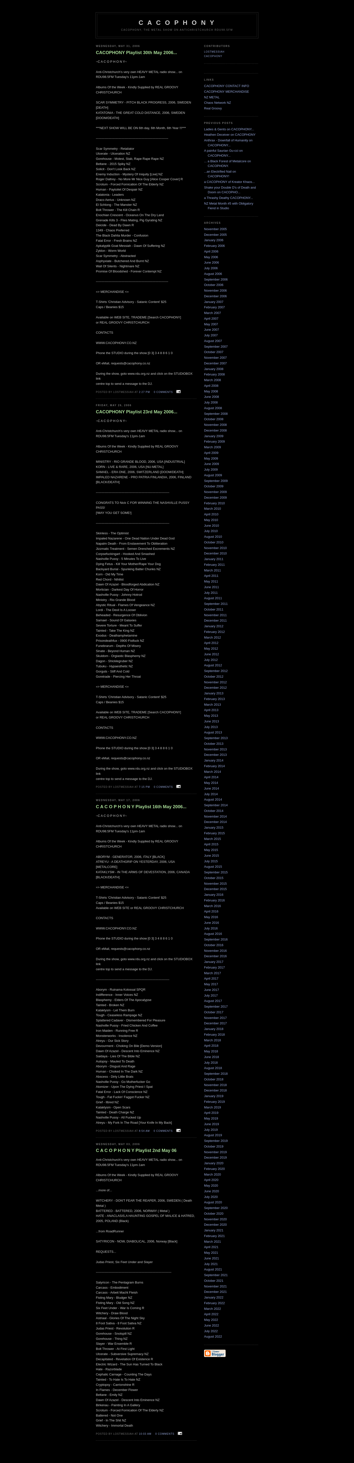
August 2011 (213, 598)
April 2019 (211, 1113)
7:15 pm (144, 787)
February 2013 (214, 699)
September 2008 (216, 414)
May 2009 (211, 458)
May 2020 (211, 1185)
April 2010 (211, 514)
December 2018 (215, 1090)
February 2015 (214, 833)
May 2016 (211, 917)
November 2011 (215, 615)
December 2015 (215, 889)
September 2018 (216, 1073)
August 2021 (213, 1269)
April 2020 (211, 1180)
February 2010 (214, 503)
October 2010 (213, 542)
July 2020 (211, 1197)
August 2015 (213, 866)
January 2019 (213, 1096)
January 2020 (213, 1163)
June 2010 (211, 525)
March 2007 (212, 313)
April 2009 (211, 453)
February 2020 (214, 1169)
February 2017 (214, 967)
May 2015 (211, 850)
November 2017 (215, 1018)
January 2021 (213, 1230)
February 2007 (214, 307)
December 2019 (215, 1157)
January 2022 (213, 1297)
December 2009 (215, 497)
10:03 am (145, 1434)
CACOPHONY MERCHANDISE (226, 91)
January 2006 (213, 240)
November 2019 (215, 1152)
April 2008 (211, 386)
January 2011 (213, 559)
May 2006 (211, 257)
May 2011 (211, 581)
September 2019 (216, 1141)
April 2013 (211, 710)
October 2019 (213, 1146)
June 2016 (211, 923)
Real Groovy (213, 108)
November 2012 (215, 682)
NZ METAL (212, 97)
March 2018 (212, 1040)
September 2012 (216, 671)
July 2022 (211, 1331)
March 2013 (212, 704)
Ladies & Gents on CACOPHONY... (229, 129)
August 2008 (213, 408)
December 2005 (215, 235)
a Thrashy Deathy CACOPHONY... (228, 198)
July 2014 (211, 794)
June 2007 (211, 329)
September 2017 (216, 1006)
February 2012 (214, 632)
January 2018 (213, 1029)
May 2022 (211, 1320)
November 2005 (215, 229)
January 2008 (213, 369)
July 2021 (211, 1264)
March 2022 (212, 1309)
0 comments (163, 392)
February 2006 (214, 246)
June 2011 (211, 587)
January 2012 (213, 626)
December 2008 (215, 430)
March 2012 (212, 637)
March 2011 (212, 570)
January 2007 (213, 302)
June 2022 (211, 1325)
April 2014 (211, 777)
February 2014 (214, 766)
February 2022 (214, 1303)
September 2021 (216, 1275)
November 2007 (215, 357)
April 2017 (211, 978)
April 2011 (211, 576)
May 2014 (211, 783)
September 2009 (216, 481)
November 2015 (215, 883)
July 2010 (211, 531)
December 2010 (215, 553)
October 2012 (213, 676)
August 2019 (213, 1135)
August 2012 (213, 665)
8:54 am (144, 1131)
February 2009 (214, 441)
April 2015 (211, 844)
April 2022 (211, 1314)
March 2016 (212, 906)
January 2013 (213, 693)
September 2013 (216, 738)
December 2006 (215, 296)
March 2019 (212, 1107)
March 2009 (212, 447)
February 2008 (214, 374)
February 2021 (214, 1236)
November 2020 (215, 1219)
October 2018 (213, 1079)
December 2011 (215, 620)
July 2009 (211, 469)
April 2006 (211, 251)
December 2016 (215, 956)
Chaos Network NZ (217, 102)
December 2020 (215, 1224)
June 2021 (211, 1258)
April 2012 (211, 643)
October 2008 (213, 419)
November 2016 (215, 951)
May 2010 (211, 520)
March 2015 (212, 839)
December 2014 (215, 822)
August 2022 (213, 1336)
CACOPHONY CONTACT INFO (226, 86)
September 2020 (216, 1208)
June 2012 (211, 654)
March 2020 (212, 1174)
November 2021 (215, 1286)
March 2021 (212, 1241)
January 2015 (213, 827)
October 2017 (213, 1012)
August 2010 (213, 536)
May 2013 (211, 715)
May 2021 (211, 1252)
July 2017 (211, 995)
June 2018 (211, 1057)
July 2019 (211, 1130)
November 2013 (215, 749)
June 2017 (211, 990)
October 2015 (213, 878)
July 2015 (211, 861)
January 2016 (213, 894)
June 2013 (211, 721)
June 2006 (211, 262)
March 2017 (212, 973)
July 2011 (211, 593)
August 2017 (213, 1001)
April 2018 (211, 1045)
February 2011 (214, 565)
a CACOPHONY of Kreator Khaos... (229, 182)
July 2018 (211, 1062)
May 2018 (211, 1051)
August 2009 (213, 475)
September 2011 (216, 604)
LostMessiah (214, 51)
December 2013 (215, 755)
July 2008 (211, 402)
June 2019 (211, 1124)
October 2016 (213, 945)
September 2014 (216, 805)
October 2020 (213, 1213)
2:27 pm (144, 392)
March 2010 (212, 508)
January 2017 (213, 962)
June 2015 (211, 855)
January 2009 (213, 436)
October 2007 (213, 352)
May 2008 (211, 391)
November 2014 (215, 816)
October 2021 (213, 1281)
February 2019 (214, 1102)
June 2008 (211, 397)
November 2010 (215, 548)
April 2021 (211, 1247)
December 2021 (215, 1292)
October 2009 (213, 486)
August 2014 (213, 799)
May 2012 (211, 648)
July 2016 (211, 928)
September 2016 (216, 939)
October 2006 (213, 285)
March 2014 (212, 772)
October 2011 (213, 609)
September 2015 (216, 872)
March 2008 (212, 380)
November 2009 (215, 492)
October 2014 (213, 811)
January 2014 (213, 760)
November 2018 (215, 1085)
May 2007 (211, 324)
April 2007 (211, 318)
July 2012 (211, 660)
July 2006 (211, 268)
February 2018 (214, 1034)
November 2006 (215, 290)
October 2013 (213, 744)
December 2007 (215, 363)
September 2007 (216, 346)
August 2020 (213, 1202)
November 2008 (215, 425)
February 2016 (214, 900)
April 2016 (211, 911)
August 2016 (213, 934)
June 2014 (211, 788)
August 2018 (213, 1068)
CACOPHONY (213, 56)
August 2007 (213, 341)
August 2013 (213, 732)
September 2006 (216, 279)
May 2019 (211, 1118)
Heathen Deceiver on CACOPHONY (230, 134)
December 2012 (215, 687)
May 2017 (211, 984)
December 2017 (215, 1023)
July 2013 (211, 727)
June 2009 (211, 464)
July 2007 (211, 335)
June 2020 (211, 1191)
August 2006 (213, 274)
